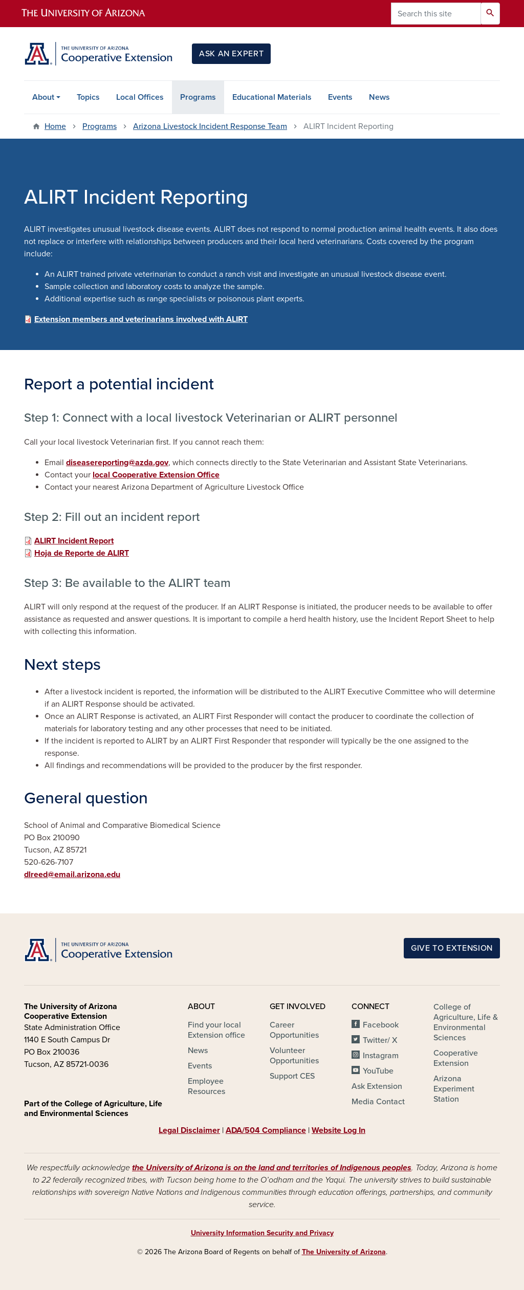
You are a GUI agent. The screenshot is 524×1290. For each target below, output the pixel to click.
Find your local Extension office (216, 1030)
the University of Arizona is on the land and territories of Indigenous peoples (271, 1168)
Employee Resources (206, 1086)
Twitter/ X (380, 1040)
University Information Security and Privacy (262, 1233)
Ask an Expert (231, 54)
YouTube (378, 1071)
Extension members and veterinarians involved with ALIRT (141, 319)
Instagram (381, 1056)
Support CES (292, 1076)
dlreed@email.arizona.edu (72, 874)
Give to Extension (452, 948)
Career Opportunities (294, 1030)
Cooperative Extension (455, 1058)
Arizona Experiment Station (453, 1089)
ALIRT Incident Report (74, 541)
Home (55, 126)
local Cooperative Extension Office (156, 475)
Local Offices (140, 97)
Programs (198, 97)
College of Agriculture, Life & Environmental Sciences (465, 1022)
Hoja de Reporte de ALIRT (81, 553)
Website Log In (338, 1130)
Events (340, 97)
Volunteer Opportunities (294, 1055)
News (379, 97)
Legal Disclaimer (189, 1130)
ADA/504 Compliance (266, 1130)
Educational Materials (272, 97)
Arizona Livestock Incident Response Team (210, 126)
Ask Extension (377, 1086)
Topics (88, 97)
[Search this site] (436, 14)
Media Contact (378, 1102)
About (43, 97)
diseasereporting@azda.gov (117, 462)
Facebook (381, 1025)
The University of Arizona (344, 1252)
